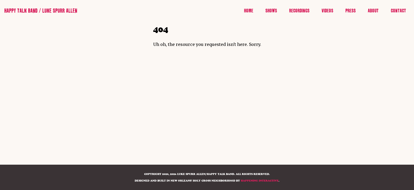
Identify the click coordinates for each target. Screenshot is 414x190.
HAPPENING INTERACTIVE (260, 180)
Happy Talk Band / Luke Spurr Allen (40, 11)
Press (350, 10)
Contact (398, 10)
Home (248, 10)
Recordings (299, 10)
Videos (327, 10)
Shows (271, 10)
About (373, 10)
